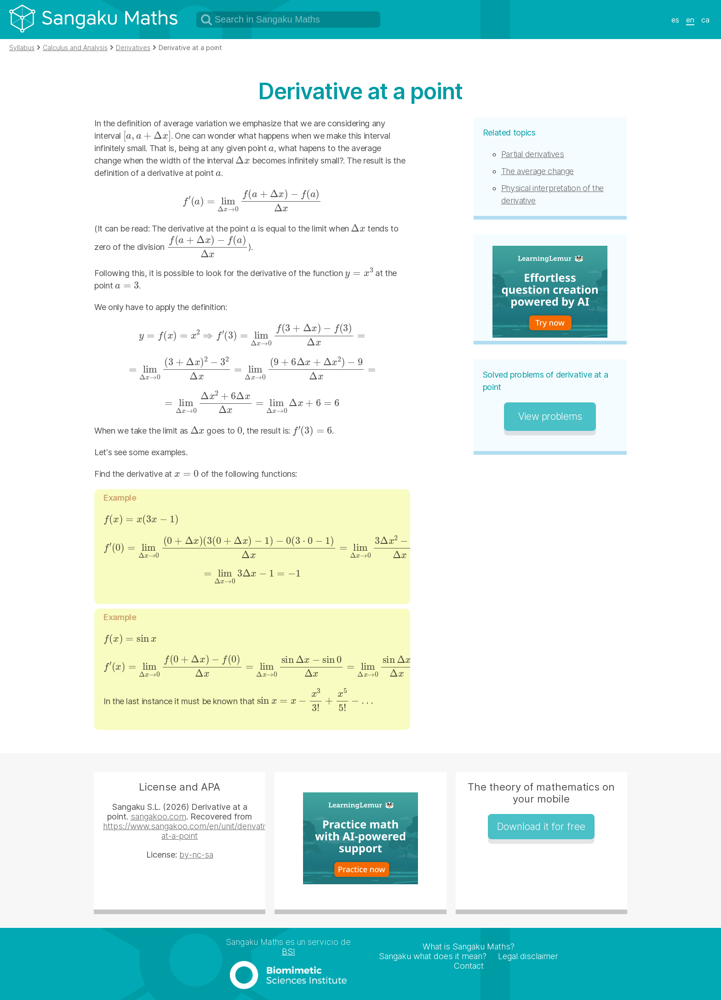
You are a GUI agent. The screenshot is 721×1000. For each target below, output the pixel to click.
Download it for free (541, 826)
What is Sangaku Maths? (469, 946)
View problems (550, 416)
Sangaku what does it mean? (432, 956)
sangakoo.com (158, 816)
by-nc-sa (196, 854)
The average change (537, 171)
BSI (288, 951)
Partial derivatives (532, 154)
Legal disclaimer (528, 956)
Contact (469, 966)
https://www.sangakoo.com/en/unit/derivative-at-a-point (190, 831)
